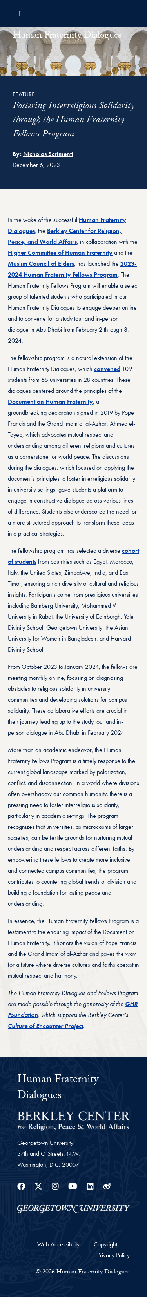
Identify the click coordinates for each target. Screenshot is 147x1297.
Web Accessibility (58, 1244)
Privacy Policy (113, 1255)
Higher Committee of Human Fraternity (60, 253)
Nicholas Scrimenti (48, 154)
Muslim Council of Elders (41, 264)
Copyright (105, 1244)
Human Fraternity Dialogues (67, 36)
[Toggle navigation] (20, 13)
